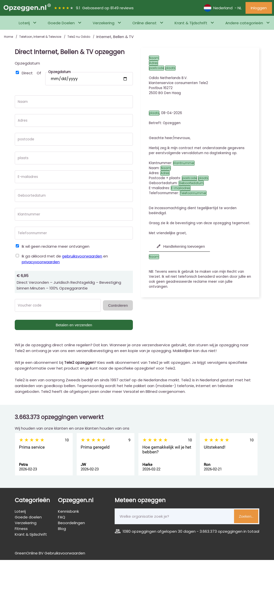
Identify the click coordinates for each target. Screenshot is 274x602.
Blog (62, 528)
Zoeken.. (246, 516)
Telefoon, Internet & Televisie (40, 37)
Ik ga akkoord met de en (65, 258)
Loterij (24, 23)
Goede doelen (28, 517)
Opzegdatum (27, 63)
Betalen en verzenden (74, 325)
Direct (27, 73)
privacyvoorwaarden (41, 261)
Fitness (21, 528)
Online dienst (144, 23)
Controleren (118, 305)
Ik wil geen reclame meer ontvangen (55, 246)
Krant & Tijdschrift (191, 23)
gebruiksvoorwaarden (82, 256)
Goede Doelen (61, 23)
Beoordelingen (71, 522)
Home (9, 37)
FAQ (61, 517)
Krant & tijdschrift (31, 534)
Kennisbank (68, 511)
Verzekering (103, 23)
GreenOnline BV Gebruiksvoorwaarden (50, 553)
